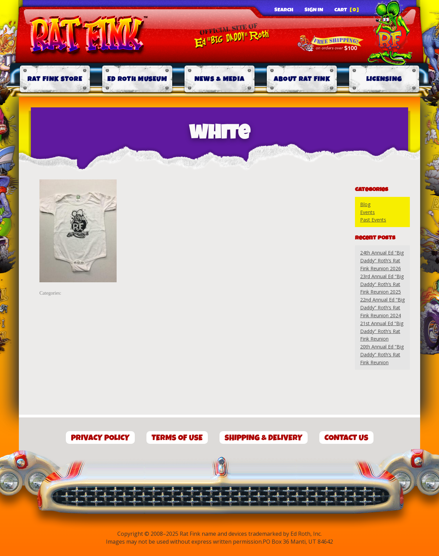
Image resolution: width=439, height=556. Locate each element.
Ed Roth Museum (137, 79)
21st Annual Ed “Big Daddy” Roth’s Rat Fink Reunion (381, 331)
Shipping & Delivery (263, 437)
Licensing (384, 79)
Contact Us (346, 437)
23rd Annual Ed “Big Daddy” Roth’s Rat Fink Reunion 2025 (382, 284)
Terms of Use (177, 437)
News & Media (219, 79)
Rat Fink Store (54, 79)
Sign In (314, 10)
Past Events (373, 219)
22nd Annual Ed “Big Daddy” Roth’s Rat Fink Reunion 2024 (382, 307)
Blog (365, 204)
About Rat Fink (302, 79)
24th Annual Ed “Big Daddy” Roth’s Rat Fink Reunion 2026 (382, 260)
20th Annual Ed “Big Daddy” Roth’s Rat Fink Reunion (382, 354)
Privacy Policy (100, 437)
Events (367, 212)
